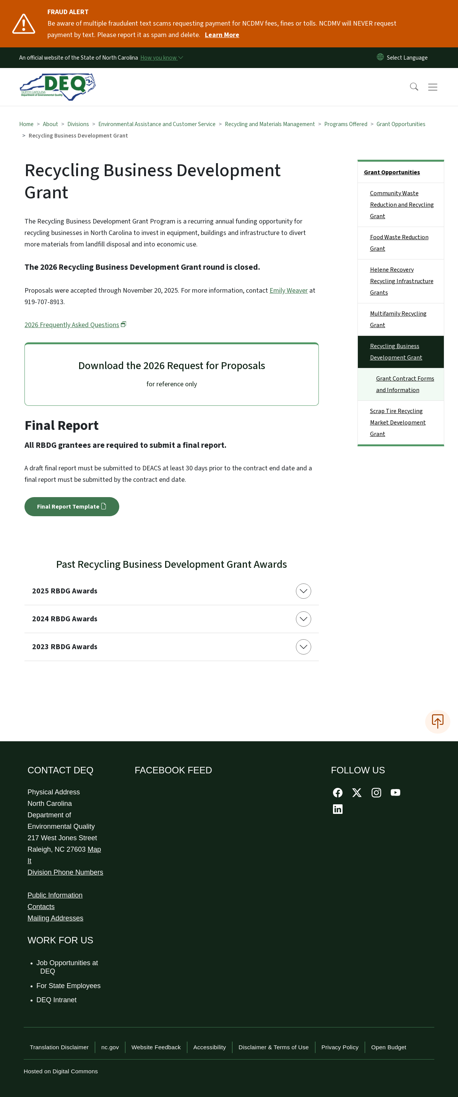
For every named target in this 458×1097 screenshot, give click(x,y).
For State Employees (69, 986)
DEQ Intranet (56, 1000)
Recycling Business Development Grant (396, 352)
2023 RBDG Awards (64, 647)
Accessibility (209, 1047)
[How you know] (161, 57)
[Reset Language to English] (380, 57)
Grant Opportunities (401, 124)
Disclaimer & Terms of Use (274, 1047)
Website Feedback (156, 1047)
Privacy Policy (340, 1047)
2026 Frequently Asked (75, 325)
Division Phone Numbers (65, 872)
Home (26, 124)
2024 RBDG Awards (64, 619)
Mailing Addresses (55, 918)
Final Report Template (71, 506)
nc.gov (110, 1047)
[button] (409, 87)
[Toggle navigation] (440, 87)
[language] (409, 57)
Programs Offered (345, 124)
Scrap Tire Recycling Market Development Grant (398, 422)
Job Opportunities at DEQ (67, 967)
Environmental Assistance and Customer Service (157, 124)
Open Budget (388, 1047)
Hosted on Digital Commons (61, 1071)
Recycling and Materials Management (270, 124)
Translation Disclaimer (59, 1047)
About (50, 124)
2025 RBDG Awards (64, 591)
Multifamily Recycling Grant (398, 319)
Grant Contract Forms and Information (405, 384)
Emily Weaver (289, 290)
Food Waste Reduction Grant (399, 243)
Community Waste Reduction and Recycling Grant (402, 204)
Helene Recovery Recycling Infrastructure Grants (402, 281)
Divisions (78, 124)
